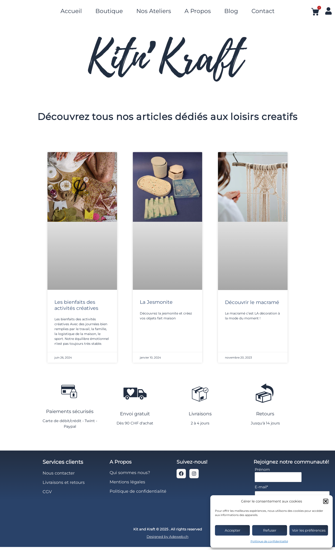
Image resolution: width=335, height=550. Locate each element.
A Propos (197, 10)
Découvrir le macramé (252, 302)
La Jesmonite (156, 302)
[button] (325, 501)
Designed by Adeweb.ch (167, 540)
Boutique (109, 10)
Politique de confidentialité (269, 541)
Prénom (262, 473)
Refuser (269, 530)
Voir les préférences (308, 530)
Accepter (232, 530)
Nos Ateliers (153, 10)
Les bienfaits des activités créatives (76, 305)
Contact (263, 10)
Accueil (71, 10)
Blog (231, 10)
